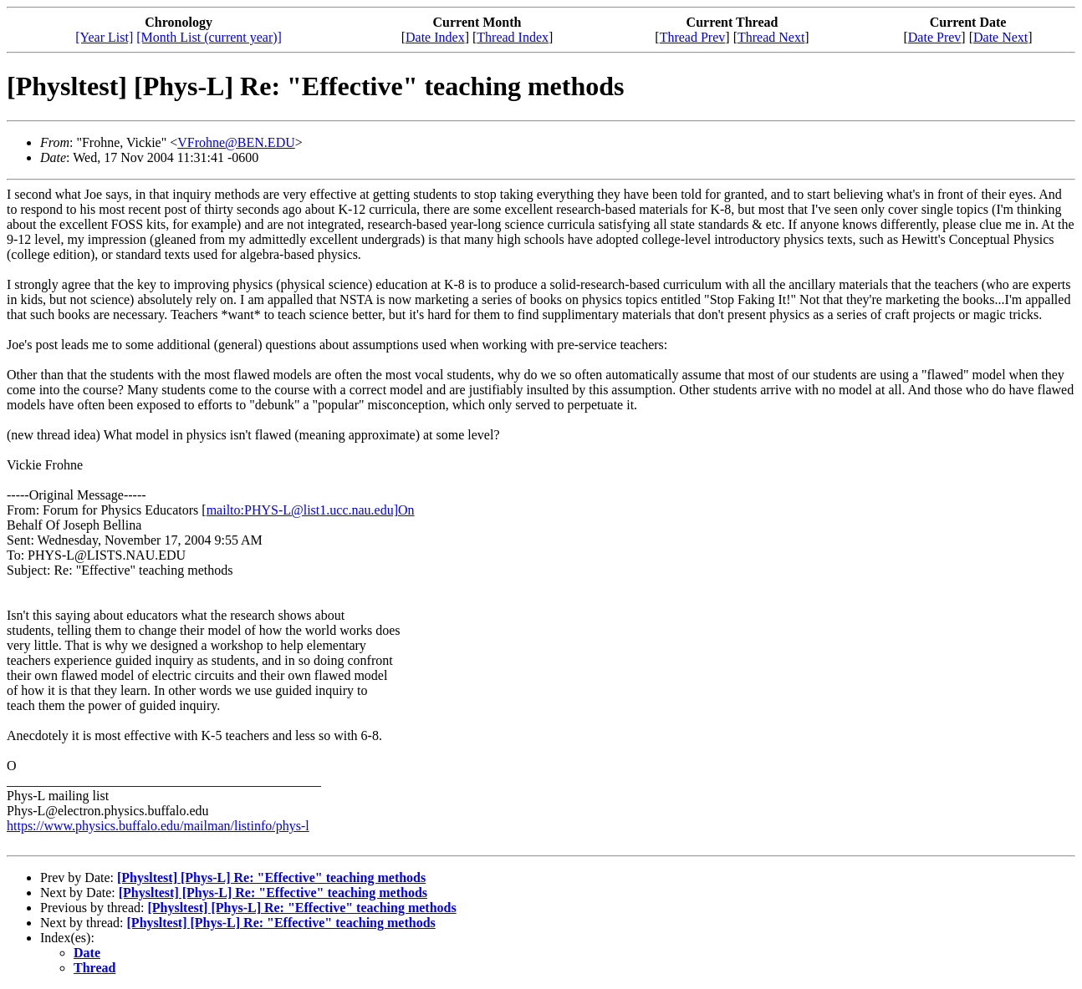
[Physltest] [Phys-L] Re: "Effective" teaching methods (271, 877)
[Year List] (104, 37)
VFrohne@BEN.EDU (236, 142)
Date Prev (935, 37)
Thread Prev (693, 37)
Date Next (1000, 37)
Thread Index (513, 37)
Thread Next (770, 37)
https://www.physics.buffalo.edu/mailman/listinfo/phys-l (158, 826)
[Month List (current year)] (209, 37)
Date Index (435, 37)
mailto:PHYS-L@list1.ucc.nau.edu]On (311, 510)
